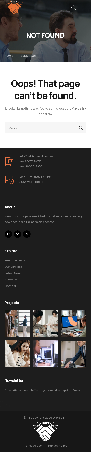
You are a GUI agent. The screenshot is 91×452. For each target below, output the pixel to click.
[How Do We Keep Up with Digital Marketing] (73, 323)
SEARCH (81, 128)
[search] (73, 8)
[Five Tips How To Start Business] (17, 323)
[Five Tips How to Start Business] (73, 362)
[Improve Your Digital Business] (17, 356)
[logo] (14, 7)
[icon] (8, 234)
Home (9, 55)
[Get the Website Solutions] (45, 360)
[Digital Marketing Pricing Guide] (45, 323)
